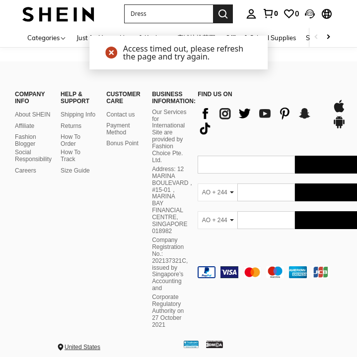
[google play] (339, 126)
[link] (270, 13)
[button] (310, 14)
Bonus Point (122, 143)
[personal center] (251, 14)
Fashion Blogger (25, 140)
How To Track (70, 156)
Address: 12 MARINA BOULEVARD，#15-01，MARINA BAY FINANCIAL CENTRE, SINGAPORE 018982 (173, 200)
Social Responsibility (33, 156)
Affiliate (24, 125)
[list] (260, 121)
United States (82, 347)
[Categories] (46, 37)
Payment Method (118, 129)
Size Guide (75, 170)
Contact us (120, 114)
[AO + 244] (217, 192)
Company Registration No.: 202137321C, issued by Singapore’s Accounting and (170, 264)
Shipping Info (78, 114)
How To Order (70, 140)
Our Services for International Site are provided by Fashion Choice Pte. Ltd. (169, 136)
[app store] (339, 111)
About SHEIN (32, 114)
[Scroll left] (316, 37)
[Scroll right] (328, 37)
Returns (71, 125)
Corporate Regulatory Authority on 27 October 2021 (168, 311)
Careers (25, 170)
